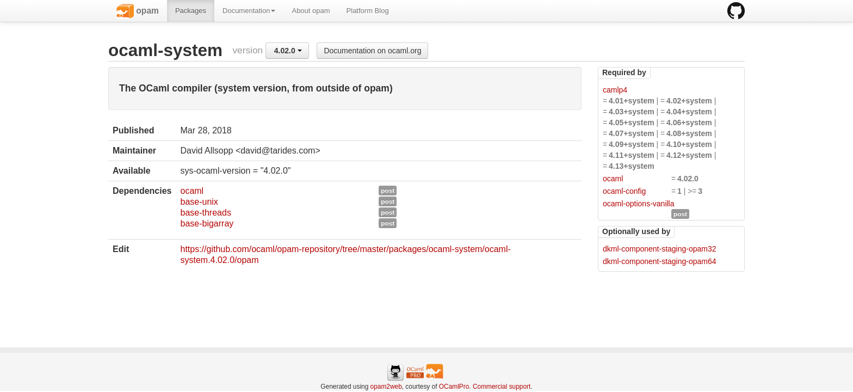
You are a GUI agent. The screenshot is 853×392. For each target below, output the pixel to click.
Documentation (248, 11)
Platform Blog (368, 11)
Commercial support (501, 386)
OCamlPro (454, 386)
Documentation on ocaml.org (372, 50)
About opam (311, 11)
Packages (190, 11)
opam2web (386, 386)
